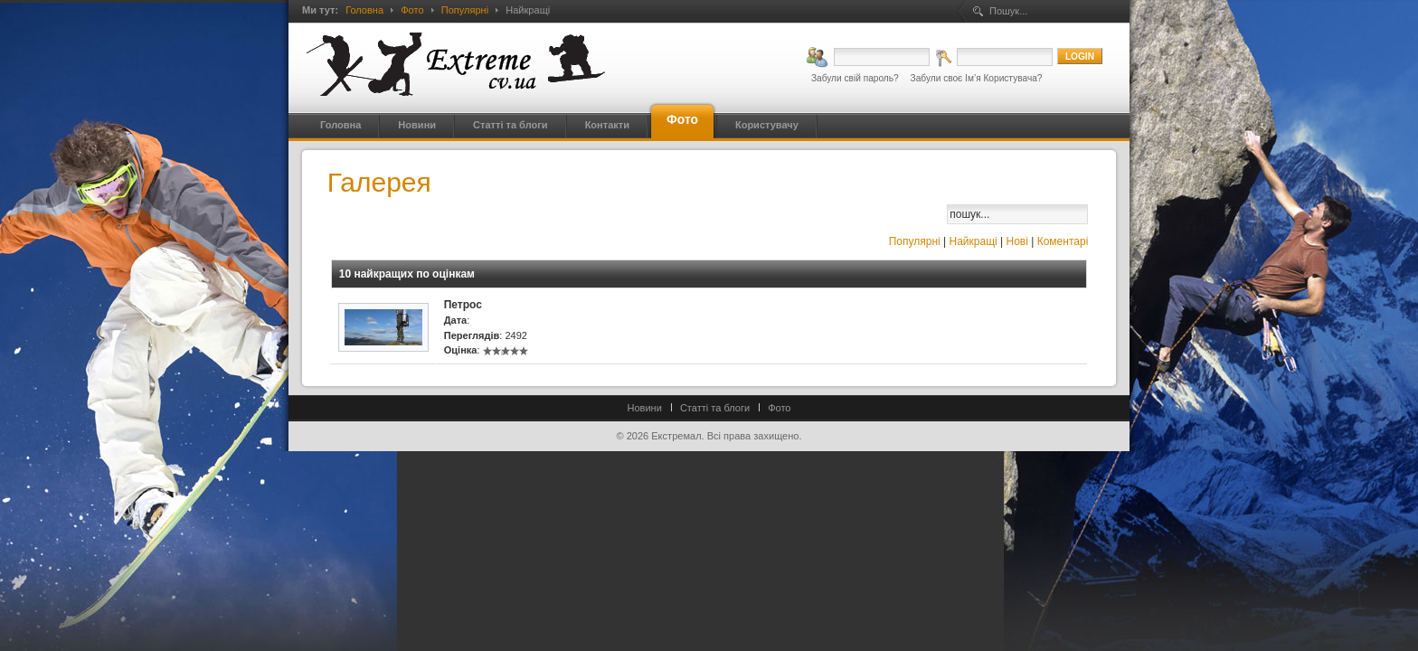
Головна (364, 10)
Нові (1017, 241)
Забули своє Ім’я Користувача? (977, 78)
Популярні (464, 10)
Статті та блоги (715, 407)
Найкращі (973, 241)
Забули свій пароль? (855, 78)
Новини (645, 407)
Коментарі (1063, 241)
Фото (412, 10)
